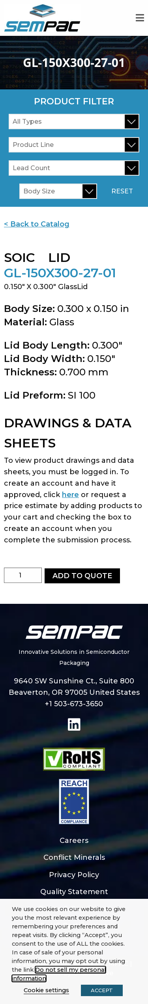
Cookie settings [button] (46, 990)
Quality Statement (74, 891)
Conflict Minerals (74, 857)
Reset (122, 191)
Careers (74, 840)
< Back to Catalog (36, 224)
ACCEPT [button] (102, 990)
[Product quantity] (23, 575)
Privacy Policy (74, 874)
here (70, 494)
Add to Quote (82, 576)
